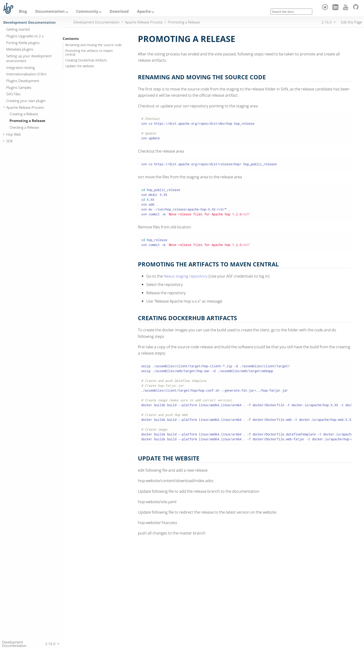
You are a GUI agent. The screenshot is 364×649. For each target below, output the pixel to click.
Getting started (18, 29)
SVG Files (13, 93)
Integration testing (20, 67)
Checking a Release (24, 127)
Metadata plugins (19, 49)
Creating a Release (24, 113)
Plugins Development (22, 80)
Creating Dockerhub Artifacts (86, 60)
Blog (23, 11)
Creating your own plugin (26, 100)
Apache (144, 11)
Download (119, 11)
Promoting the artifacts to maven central (89, 53)
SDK (9, 141)
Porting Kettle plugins (22, 42)
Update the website (79, 66)
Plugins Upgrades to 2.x (24, 35)
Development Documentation (29, 22)
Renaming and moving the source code (93, 45)
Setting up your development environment (29, 58)
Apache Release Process (25, 107)
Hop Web (13, 134)
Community (87, 11)
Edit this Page (351, 22)
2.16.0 (327, 22)
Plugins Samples (18, 87)
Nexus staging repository (186, 276)
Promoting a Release (27, 120)
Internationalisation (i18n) (26, 74)
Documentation (50, 11)
